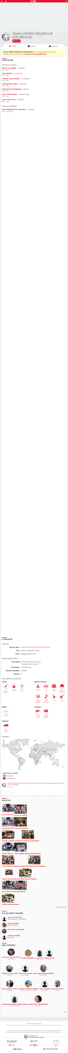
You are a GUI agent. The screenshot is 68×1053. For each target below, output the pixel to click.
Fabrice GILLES (49, 958)
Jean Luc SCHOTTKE (15, 917)
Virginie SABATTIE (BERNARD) (38, 1004)
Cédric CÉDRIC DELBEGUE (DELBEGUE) (21, 783)
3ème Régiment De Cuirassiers (14, 109)
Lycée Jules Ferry (8, 99)
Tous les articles (49, 1030)
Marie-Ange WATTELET (10, 989)
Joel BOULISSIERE (14, 935)
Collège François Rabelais (12, 89)
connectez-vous (16, 54)
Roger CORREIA (44, 989)
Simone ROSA (45, 783)
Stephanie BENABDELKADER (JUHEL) (14, 1004)
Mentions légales (35, 1032)
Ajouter (17, 41)
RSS (25, 1030)
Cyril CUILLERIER (13, 923)
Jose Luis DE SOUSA (25, 973)
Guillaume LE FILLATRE (9, 973)
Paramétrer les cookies (24, 1032)
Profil (14, 46)
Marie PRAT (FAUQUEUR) (16, 929)
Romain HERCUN (7, 853)
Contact (21, 1030)
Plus (64, 1012)
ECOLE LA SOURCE (9, 68)
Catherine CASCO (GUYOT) (11, 957)
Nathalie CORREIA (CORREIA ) (12, 841)
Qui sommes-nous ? (12, 1030)
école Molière (7, 73)
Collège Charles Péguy (11, 79)
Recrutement (57, 1030)
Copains (55, 46)
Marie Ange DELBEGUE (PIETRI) (43, 973)
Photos (33, 46)
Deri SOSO (39, 958)
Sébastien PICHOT (57, 989)
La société (41, 1030)
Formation (35, 1030)
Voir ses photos (61, 907)
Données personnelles (11, 1032)
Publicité (29, 1030)
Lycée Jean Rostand (9, 94)
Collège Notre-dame (10, 84)
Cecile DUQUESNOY (28, 958)
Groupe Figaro (44, 1032)
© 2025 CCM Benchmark (55, 1032)
